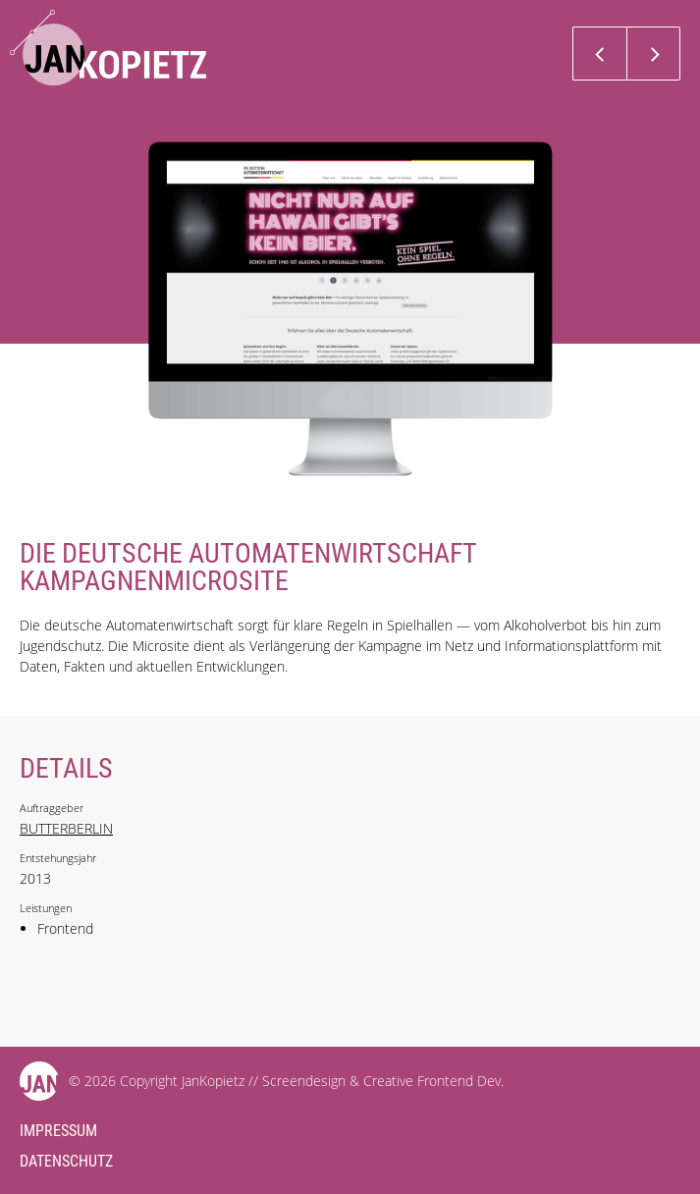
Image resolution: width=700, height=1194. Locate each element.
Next (653, 54)
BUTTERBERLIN (66, 828)
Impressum (58, 1130)
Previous (599, 54)
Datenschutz (66, 1161)
